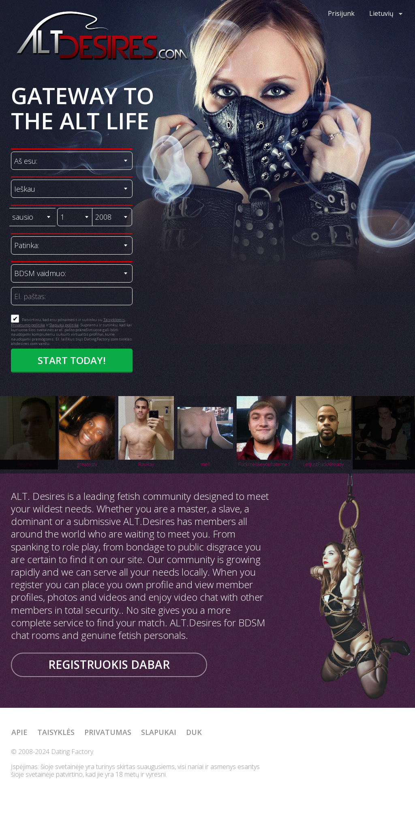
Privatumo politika (28, 325)
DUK (194, 732)
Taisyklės (56, 732)
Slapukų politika (64, 325)
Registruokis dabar (109, 664)
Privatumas (107, 732)
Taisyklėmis (114, 319)
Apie (19, 732)
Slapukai (158, 732)
